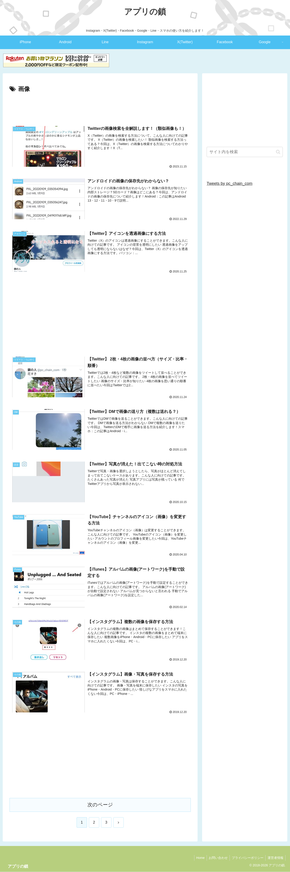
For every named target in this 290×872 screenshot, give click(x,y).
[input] (245, 152)
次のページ (100, 805)
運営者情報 (275, 858)
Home (198, 858)
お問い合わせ (216, 858)
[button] (278, 152)
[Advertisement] (100, 107)
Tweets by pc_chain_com (229, 183)
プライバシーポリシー (246, 858)
